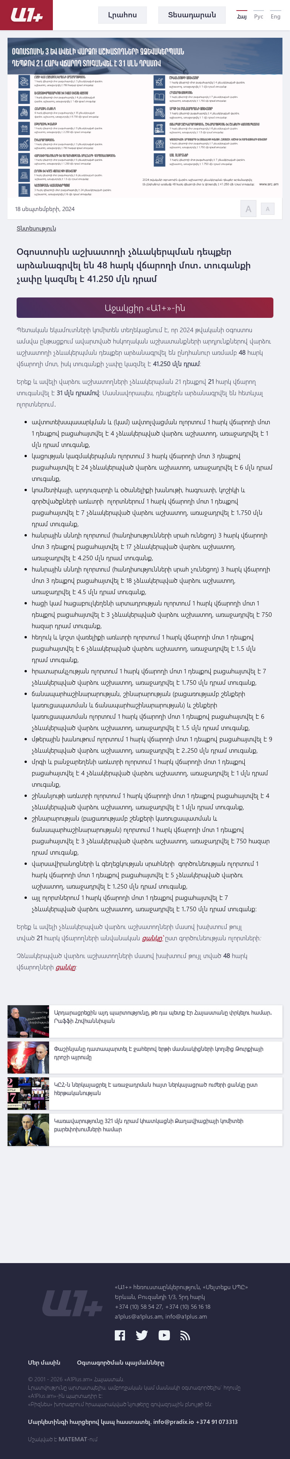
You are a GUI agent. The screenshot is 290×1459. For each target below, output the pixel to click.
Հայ (242, 16)
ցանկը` (152, 938)
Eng (276, 16)
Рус (258, 16)
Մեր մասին (44, 1362)
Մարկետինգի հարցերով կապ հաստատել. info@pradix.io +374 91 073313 (133, 1421)
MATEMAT (73, 1439)
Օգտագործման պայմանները (120, 1362)
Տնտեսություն (36, 228)
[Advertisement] (145, 1203)
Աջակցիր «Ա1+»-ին (145, 307)
